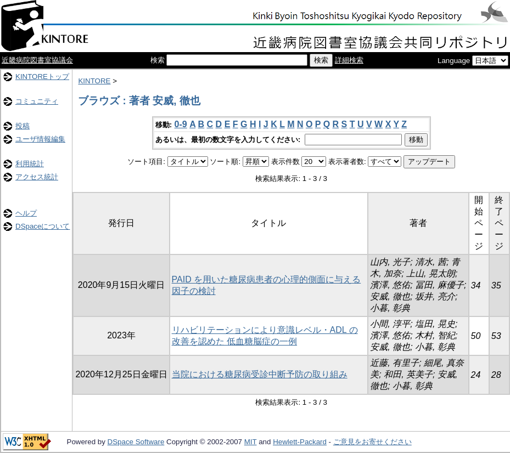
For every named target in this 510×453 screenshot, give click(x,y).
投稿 (22, 126)
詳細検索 (349, 60)
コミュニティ (36, 101)
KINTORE (94, 81)
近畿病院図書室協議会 (37, 60)
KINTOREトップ (42, 76)
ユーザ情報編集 (40, 139)
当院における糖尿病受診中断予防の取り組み (260, 374)
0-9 (181, 124)
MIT (250, 442)
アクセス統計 (36, 177)
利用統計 (29, 164)
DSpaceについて (42, 226)
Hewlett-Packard (300, 442)
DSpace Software (136, 442)
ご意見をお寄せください (372, 442)
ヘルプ (26, 213)
